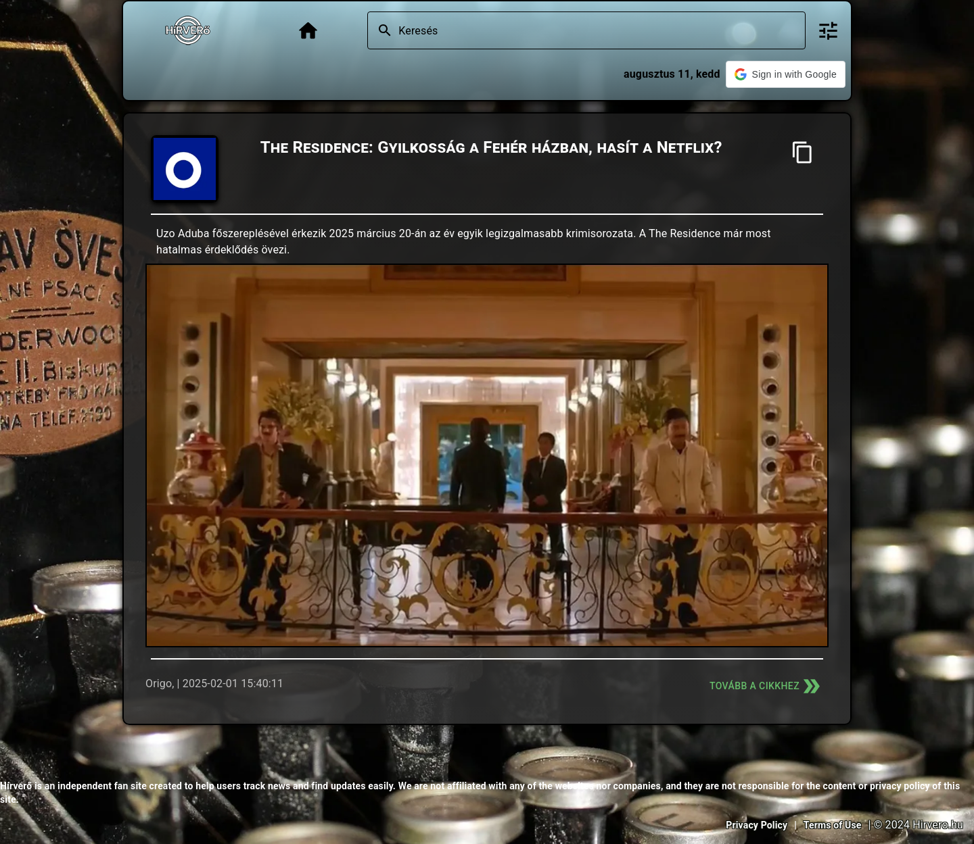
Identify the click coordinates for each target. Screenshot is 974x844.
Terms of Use (833, 825)
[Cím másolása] (802, 152)
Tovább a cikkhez (766, 686)
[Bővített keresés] (828, 31)
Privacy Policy (756, 825)
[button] (785, 74)
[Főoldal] (308, 31)
